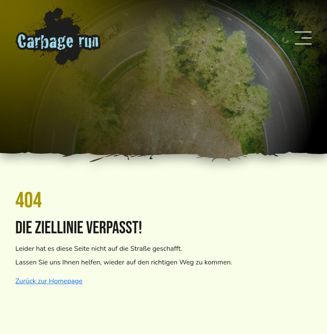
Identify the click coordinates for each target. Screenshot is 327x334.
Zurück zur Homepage (49, 281)
